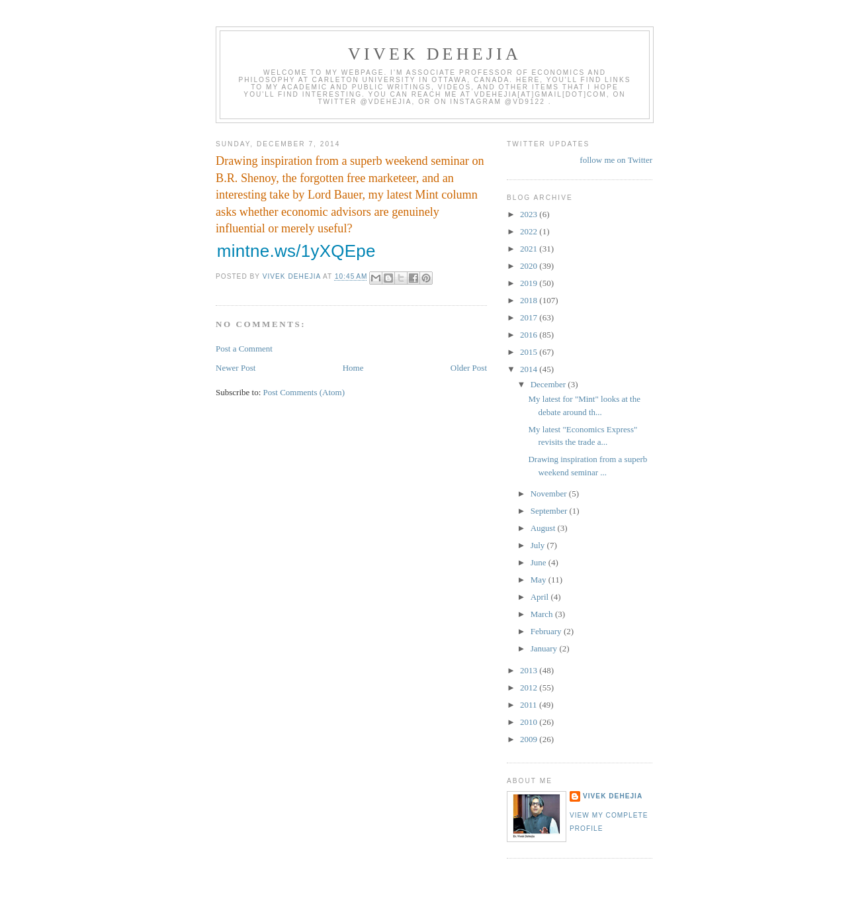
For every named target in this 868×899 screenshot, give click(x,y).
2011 (529, 705)
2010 (529, 722)
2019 (529, 283)
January (545, 648)
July (539, 545)
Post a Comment (244, 349)
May (539, 580)
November (550, 493)
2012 (529, 687)
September (550, 511)
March (543, 614)
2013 (529, 670)
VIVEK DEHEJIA (434, 54)
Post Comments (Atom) (304, 392)
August (544, 528)
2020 (529, 266)
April (541, 597)
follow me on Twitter (616, 160)
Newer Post (235, 368)
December (549, 384)
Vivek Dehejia (612, 796)
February (547, 631)
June (539, 562)
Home (353, 368)
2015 (529, 352)
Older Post (469, 368)
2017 (529, 317)
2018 (529, 300)
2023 (529, 214)
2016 (529, 335)
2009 (529, 739)
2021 (529, 249)
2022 (529, 231)
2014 (529, 369)
